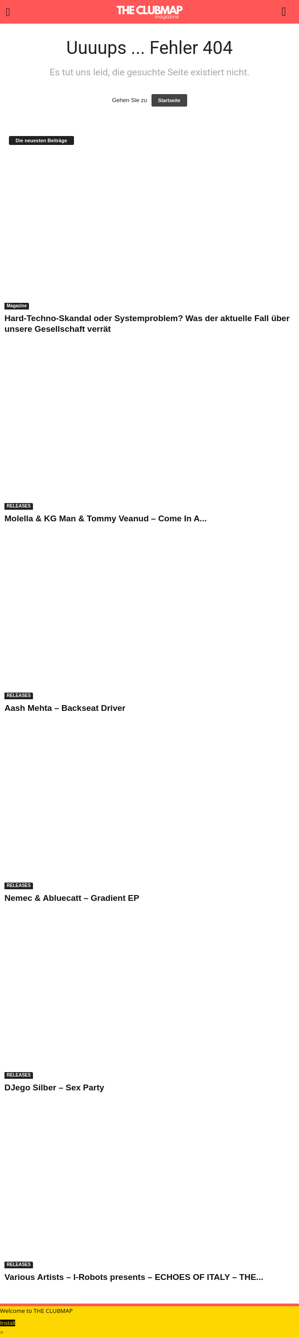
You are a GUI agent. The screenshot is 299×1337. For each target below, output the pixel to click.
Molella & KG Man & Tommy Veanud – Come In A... (105, 518)
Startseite (169, 100)
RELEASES (19, 505)
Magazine (17, 305)
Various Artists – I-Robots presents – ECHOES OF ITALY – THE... (133, 1277)
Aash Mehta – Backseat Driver (64, 708)
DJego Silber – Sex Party (54, 1087)
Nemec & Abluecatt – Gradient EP (71, 898)
